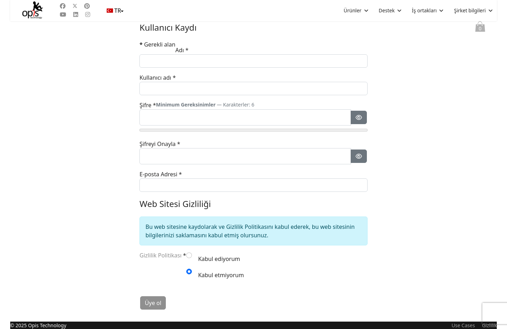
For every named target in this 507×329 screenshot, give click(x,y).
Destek (387, 10)
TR (115, 10)
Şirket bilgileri (470, 10)
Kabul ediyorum (219, 259)
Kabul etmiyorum (221, 275)
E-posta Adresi (160, 174)
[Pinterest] (87, 6)
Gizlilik (489, 325)
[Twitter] (75, 6)
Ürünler (353, 10)
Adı (181, 50)
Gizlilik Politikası (160, 255)
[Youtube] (63, 14)
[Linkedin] (75, 14)
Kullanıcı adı (157, 77)
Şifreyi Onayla (159, 144)
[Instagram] (87, 14)
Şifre (147, 105)
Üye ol (153, 303)
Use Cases (463, 325)
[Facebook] (62, 6)
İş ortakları (424, 10)
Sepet (480, 28)
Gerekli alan (157, 44)
